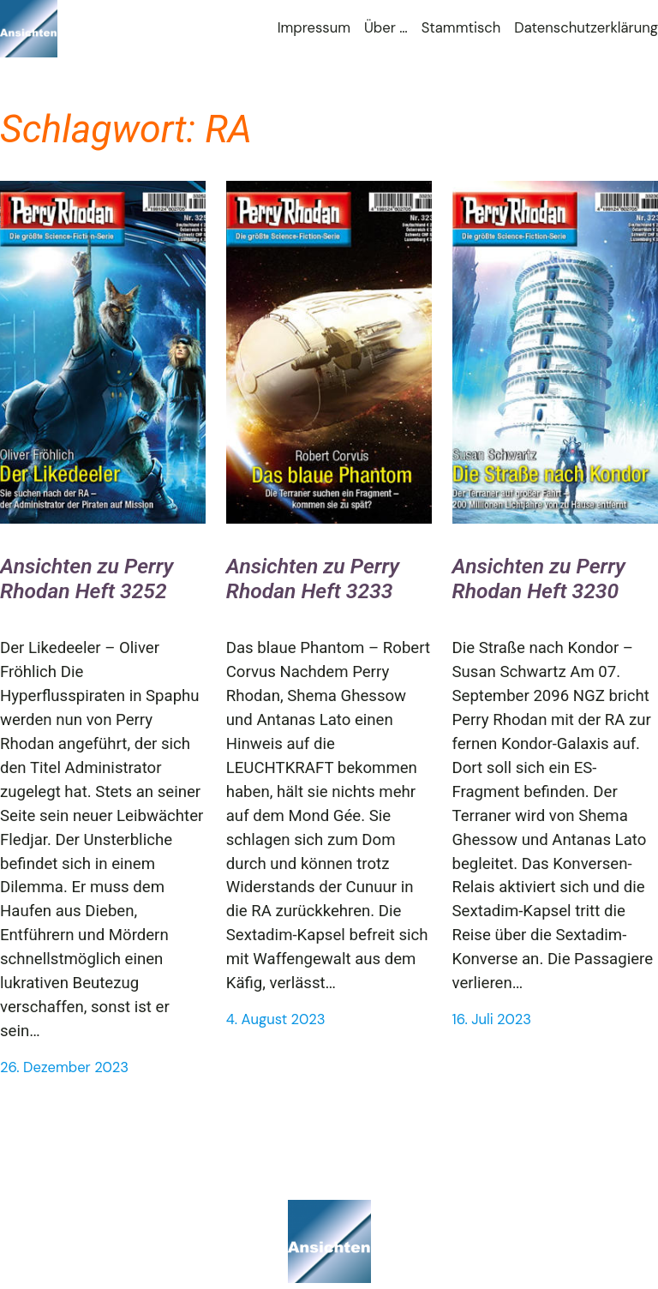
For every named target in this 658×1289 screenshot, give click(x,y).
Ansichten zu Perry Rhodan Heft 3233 (312, 579)
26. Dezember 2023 (64, 1067)
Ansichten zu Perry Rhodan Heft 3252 (86, 579)
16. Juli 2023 (492, 1019)
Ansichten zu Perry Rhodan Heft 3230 (538, 579)
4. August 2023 (276, 1019)
